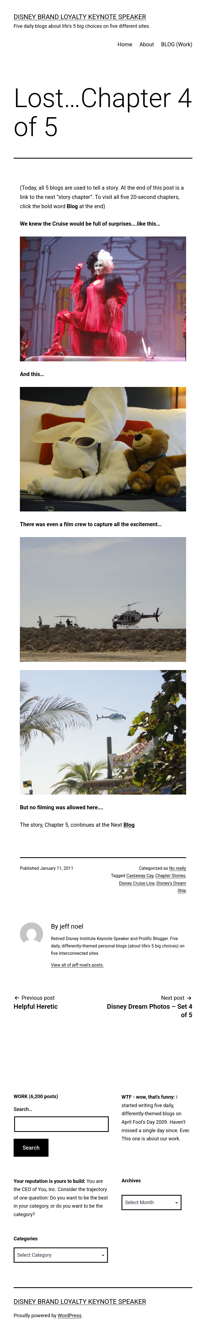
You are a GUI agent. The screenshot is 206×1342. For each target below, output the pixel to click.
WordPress (69, 1315)
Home (124, 44)
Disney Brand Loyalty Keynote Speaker (80, 17)
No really (177, 868)
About (147, 44)
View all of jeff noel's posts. (77, 965)
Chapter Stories (170, 875)
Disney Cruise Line (136, 883)
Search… (23, 1109)
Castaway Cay (139, 875)
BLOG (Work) (176, 44)
